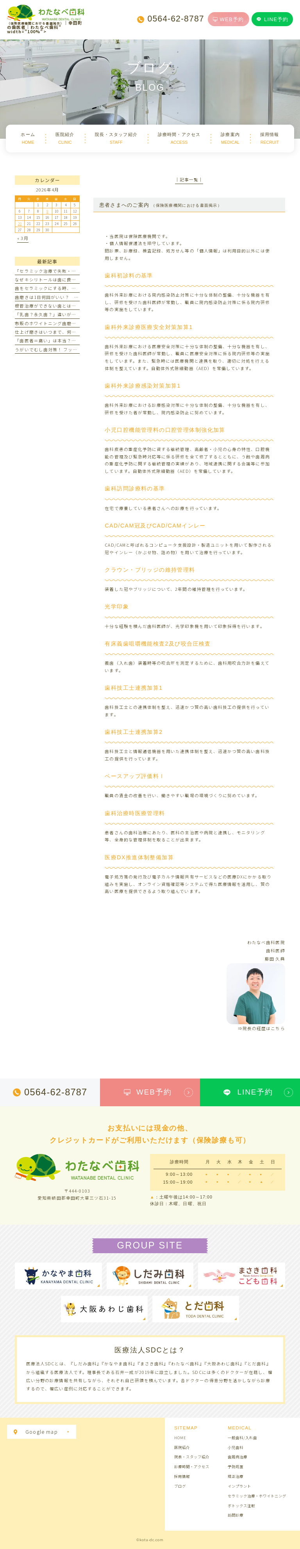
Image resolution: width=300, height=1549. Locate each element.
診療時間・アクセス (191, 1466)
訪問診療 (235, 1515)
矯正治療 (235, 1476)
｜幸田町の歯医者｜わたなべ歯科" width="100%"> (45, 21)
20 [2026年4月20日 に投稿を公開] (20, 223)
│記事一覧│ (189, 179)
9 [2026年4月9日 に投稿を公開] (47, 211)
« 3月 (22, 238)
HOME (180, 1437)
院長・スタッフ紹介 (191, 1457)
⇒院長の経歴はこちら (261, 1028)
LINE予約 (272, 19)
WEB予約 (228, 19)
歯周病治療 (237, 1457)
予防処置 (235, 1466)
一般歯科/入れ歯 (242, 1437)
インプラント (239, 1486)
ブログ (180, 1486)
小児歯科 (235, 1447)
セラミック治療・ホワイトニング (257, 1496)
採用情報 (182, 1476)
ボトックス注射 (241, 1505)
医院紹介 (182, 1447)
